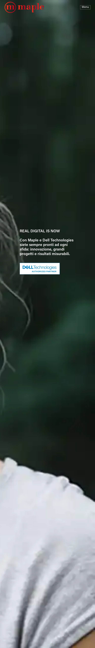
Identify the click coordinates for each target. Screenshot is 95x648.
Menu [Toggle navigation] (85, 7)
